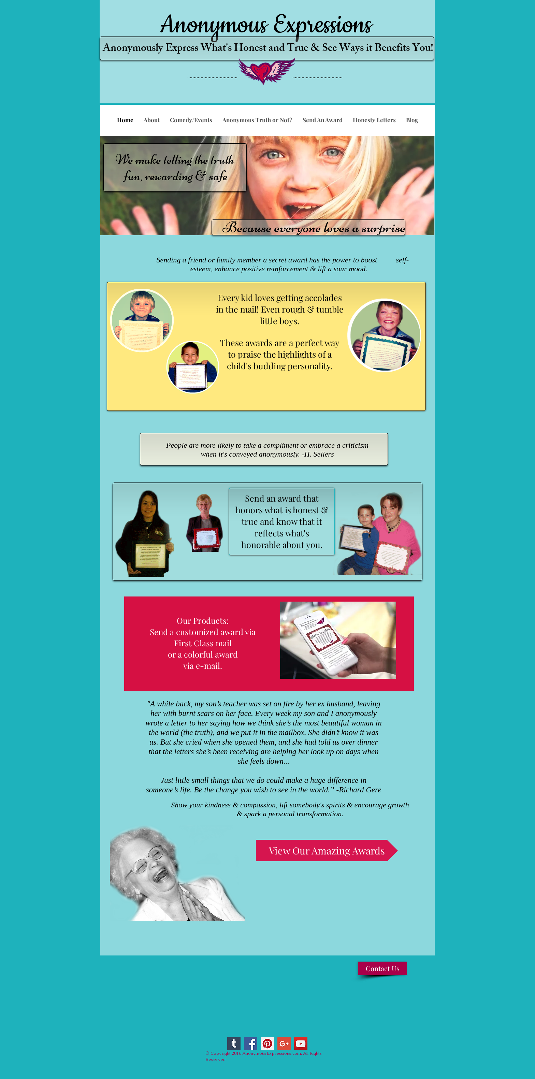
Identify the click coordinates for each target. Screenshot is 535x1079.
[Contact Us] (382, 968)
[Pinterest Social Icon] (267, 1043)
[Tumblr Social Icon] (234, 1043)
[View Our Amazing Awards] (327, 850)
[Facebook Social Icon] (250, 1043)
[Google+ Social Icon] (284, 1043)
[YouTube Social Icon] (300, 1043)
